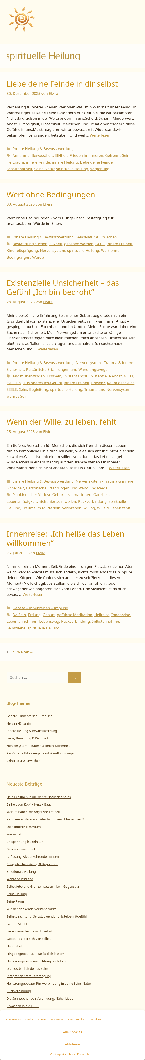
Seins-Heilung (17, 894)
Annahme (21, 155)
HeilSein (14, 382)
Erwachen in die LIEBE (23, 1006)
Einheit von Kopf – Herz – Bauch (30, 804)
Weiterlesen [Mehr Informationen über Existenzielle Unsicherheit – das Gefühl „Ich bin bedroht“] (48, 349)
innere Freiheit (119, 243)
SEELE (12, 389)
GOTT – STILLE (17, 924)
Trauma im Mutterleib (41, 507)
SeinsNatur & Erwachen (96, 237)
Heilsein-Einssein (19, 723)
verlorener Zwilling (78, 507)
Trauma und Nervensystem (108, 389)
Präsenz (98, 382)
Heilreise (101, 614)
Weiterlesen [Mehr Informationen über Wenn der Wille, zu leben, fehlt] (119, 467)
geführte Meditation (74, 614)
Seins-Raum (15, 901)
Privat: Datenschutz (81, 1054)
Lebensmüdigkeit (22, 501)
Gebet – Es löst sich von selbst (29, 939)
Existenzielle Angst (105, 376)
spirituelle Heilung (72, 168)
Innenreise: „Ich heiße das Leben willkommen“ (65, 538)
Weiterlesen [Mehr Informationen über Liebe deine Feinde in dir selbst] (100, 135)
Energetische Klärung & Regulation (32, 864)
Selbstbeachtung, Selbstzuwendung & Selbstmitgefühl (47, 916)
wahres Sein (17, 396)
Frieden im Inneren (86, 155)
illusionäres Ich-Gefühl (42, 382)
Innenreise (120, 614)
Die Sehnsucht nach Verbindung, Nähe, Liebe (40, 998)
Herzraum (15, 162)
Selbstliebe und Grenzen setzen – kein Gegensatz (43, 886)
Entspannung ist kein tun (25, 842)
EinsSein (54, 376)
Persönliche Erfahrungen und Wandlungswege (66, 369)
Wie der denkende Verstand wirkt (31, 909)
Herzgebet (14, 946)
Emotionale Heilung (21, 871)
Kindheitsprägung (22, 250)
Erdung (34, 614)
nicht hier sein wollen (57, 501)
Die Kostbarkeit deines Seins (27, 968)
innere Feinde (38, 162)
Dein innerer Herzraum (24, 827)
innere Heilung (65, 162)
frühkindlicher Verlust (31, 494)
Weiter (25, 651)
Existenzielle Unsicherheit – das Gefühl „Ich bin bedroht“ (63, 287)
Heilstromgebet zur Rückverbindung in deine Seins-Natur (49, 983)
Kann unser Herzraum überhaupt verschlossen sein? (45, 819)
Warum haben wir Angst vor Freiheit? (34, 812)
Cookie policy (58, 1054)
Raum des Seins (121, 382)
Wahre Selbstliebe (20, 879)
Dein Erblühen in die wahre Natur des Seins (39, 797)
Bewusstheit (42, 155)
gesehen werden (78, 243)
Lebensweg (49, 621)
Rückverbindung (92, 501)
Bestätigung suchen (30, 243)
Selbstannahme (105, 621)
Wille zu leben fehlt (113, 507)
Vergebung (99, 168)
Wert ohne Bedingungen (51, 194)
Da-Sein (19, 614)
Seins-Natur (44, 168)
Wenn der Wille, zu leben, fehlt (61, 421)
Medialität (14, 834)
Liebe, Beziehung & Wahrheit (27, 738)
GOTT (100, 243)
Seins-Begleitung (33, 389)
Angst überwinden (29, 376)
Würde (38, 257)
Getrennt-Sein (117, 155)
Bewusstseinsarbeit (21, 849)
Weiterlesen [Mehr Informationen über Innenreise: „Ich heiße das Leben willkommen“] (33, 594)
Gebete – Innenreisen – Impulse (40, 607)
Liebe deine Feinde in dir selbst (62, 83)
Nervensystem (52, 250)
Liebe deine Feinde (96, 162)
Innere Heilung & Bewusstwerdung (43, 148)
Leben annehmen (22, 621)
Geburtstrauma (65, 494)
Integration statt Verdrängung (29, 976)
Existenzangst (75, 376)
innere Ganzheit (95, 494)
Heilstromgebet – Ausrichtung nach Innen (37, 961)
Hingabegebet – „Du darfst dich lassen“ (35, 954)
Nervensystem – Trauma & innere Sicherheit (38, 746)
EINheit (61, 155)
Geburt (49, 614)
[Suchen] (74, 677)
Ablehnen (72, 1044)
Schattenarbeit (19, 168)
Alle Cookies (72, 1032)
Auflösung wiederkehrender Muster (33, 856)
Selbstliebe (16, 628)
